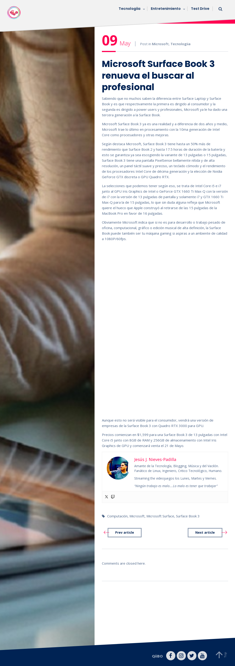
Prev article (124, 532)
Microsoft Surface (160, 516)
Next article (205, 532)
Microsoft (160, 44)
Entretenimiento (167, 9)
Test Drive (200, 8)
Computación (117, 516)
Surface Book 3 (188, 516)
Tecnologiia (131, 9)
